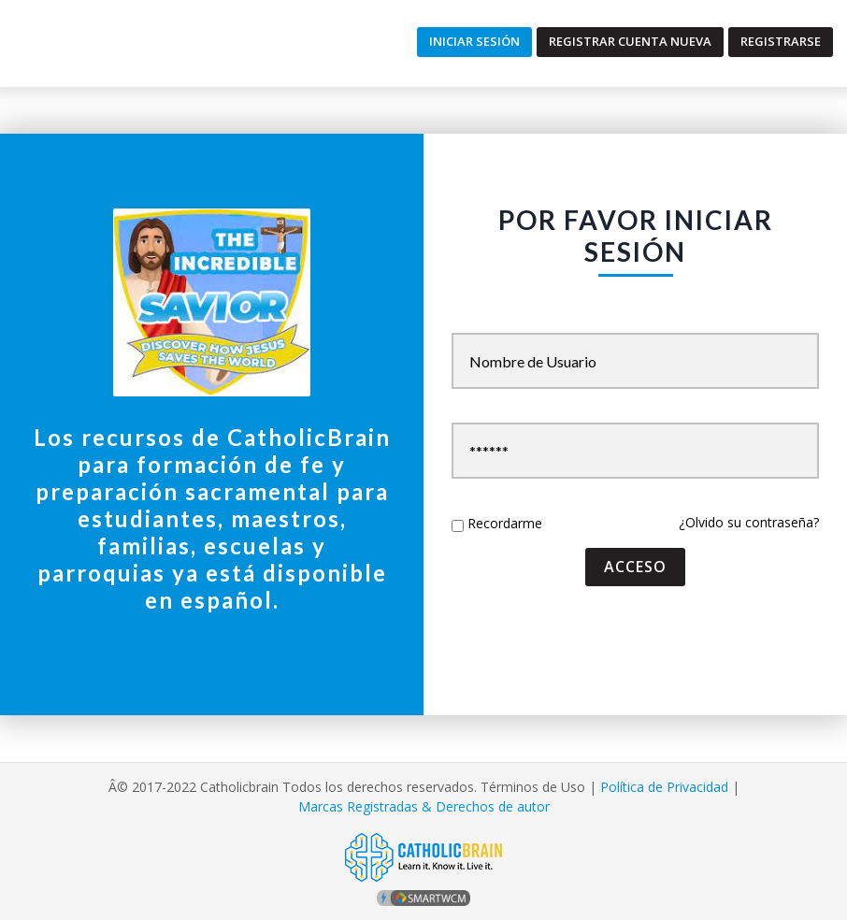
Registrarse (780, 41)
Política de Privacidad (664, 787)
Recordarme (504, 523)
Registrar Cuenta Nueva (630, 41)
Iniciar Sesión (474, 41)
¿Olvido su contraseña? (749, 522)
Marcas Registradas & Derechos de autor (424, 806)
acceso (635, 566)
